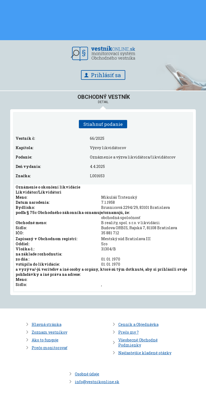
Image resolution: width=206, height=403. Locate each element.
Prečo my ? (128, 332)
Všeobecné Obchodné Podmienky (138, 342)
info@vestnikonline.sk (97, 381)
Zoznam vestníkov (49, 332)
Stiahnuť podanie (103, 124)
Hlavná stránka (46, 324)
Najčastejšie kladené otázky (144, 352)
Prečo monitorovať (49, 347)
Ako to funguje (45, 339)
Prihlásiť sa (106, 74)
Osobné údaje (87, 373)
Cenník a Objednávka (138, 324)
